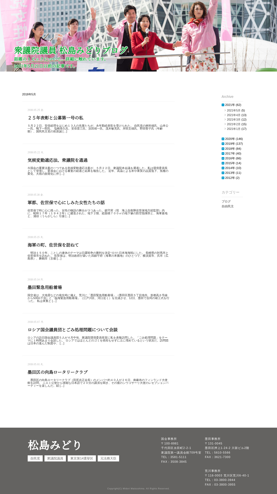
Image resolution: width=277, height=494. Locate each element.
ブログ (226, 201)
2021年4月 (234, 115)
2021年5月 (234, 110)
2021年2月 (234, 124)
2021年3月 (234, 119)
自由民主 (228, 206)
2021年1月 (234, 128)
